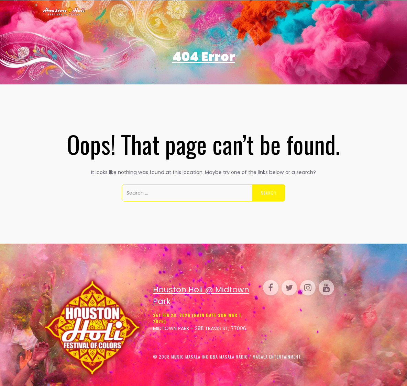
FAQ (324, 19)
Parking (252, 19)
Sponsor (280, 19)
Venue (203, 19)
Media (306, 19)
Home (99, 19)
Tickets (121, 19)
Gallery (178, 19)
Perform (226, 19)
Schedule (148, 19)
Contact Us (348, 19)
